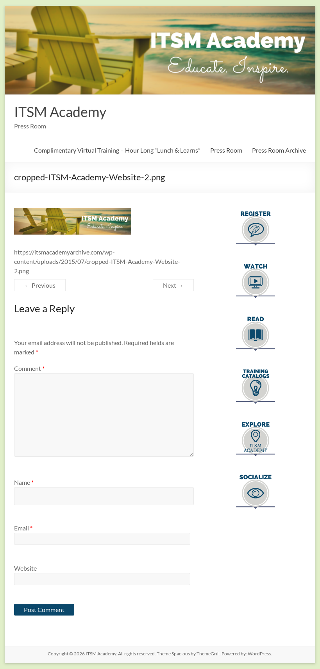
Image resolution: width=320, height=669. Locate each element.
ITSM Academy (60, 111)
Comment (29, 368)
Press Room (226, 150)
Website (25, 568)
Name (24, 482)
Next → (173, 285)
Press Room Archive (279, 150)
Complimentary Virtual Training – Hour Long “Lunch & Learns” (117, 150)
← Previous (39, 285)
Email (23, 528)
